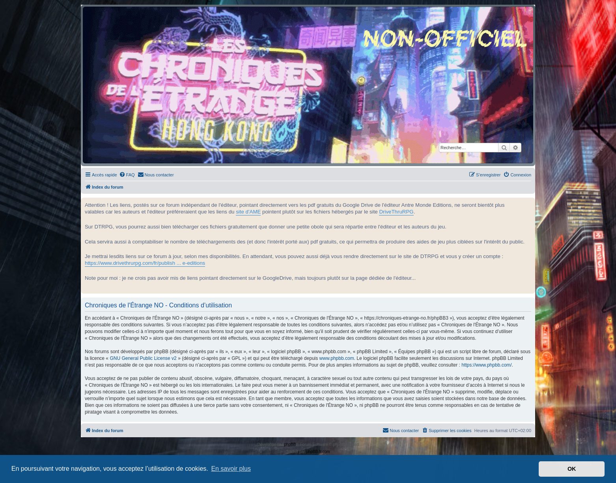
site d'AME (248, 212)
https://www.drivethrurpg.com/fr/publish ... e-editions (145, 263)
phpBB (290, 444)
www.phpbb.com (336, 358)
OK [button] (571, 469)
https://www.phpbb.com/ (486, 365)
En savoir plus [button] (231, 468)
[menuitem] (127, 175)
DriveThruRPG (396, 212)
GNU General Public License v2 (143, 358)
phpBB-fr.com (318, 451)
